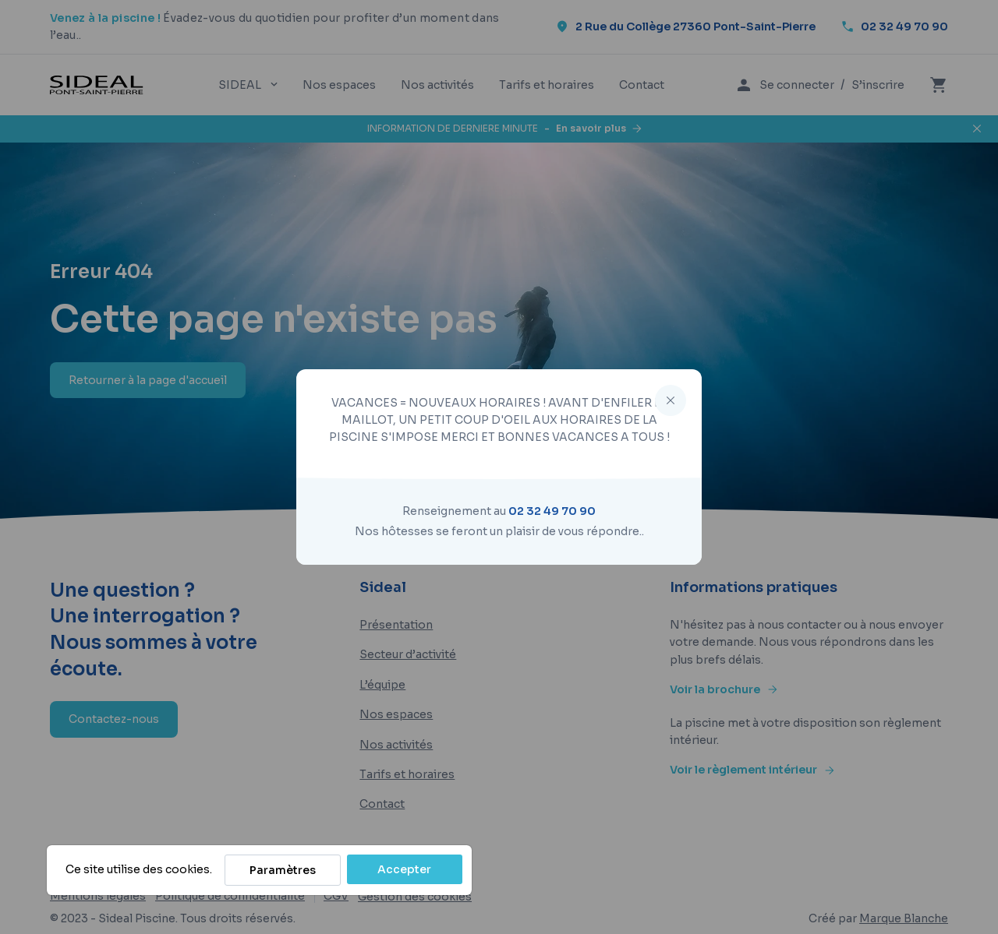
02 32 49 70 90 (552, 511)
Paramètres (283, 870)
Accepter (404, 869)
